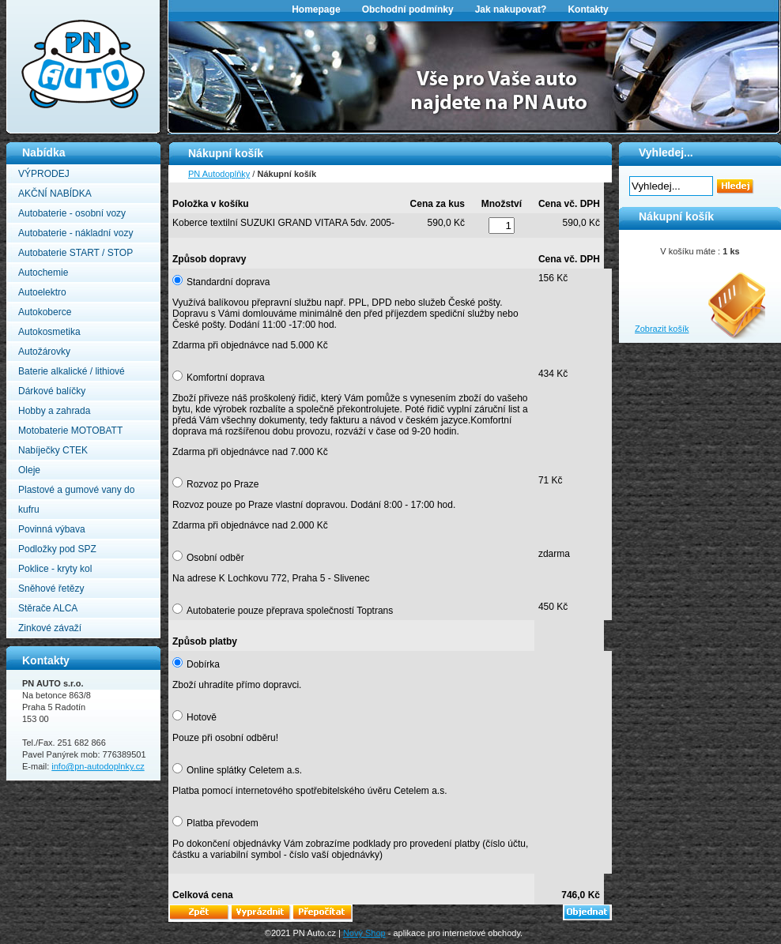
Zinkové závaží (49, 628)
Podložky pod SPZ (57, 549)
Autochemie (43, 272)
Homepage (316, 9)
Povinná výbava (51, 529)
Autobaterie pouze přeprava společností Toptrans (290, 610)
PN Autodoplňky (37, 4)
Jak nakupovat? (511, 9)
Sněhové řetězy (51, 588)
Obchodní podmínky (408, 9)
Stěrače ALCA (47, 608)
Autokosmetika (49, 331)
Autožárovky (44, 351)
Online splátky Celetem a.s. (244, 770)
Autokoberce (44, 312)
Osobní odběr (215, 557)
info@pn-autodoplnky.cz (97, 766)
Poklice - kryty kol (55, 568)
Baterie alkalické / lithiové (71, 371)
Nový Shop (364, 933)
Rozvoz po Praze (222, 484)
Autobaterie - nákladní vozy (75, 233)
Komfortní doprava (226, 377)
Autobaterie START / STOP (75, 252)
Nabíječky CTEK (53, 450)
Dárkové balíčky (51, 391)
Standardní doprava (228, 282)
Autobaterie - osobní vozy (72, 213)
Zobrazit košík (662, 328)
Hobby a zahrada (54, 410)
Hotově (202, 717)
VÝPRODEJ (44, 173)
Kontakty (588, 9)
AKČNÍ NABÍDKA (55, 193)
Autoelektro (42, 292)
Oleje (29, 470)
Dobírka (203, 664)
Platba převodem (222, 823)
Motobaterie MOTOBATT (70, 430)
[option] (474, 75)
